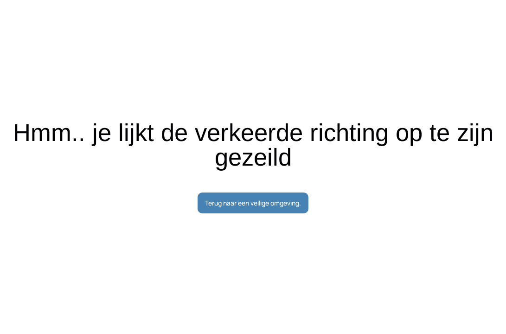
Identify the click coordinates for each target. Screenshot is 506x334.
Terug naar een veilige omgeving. (253, 203)
